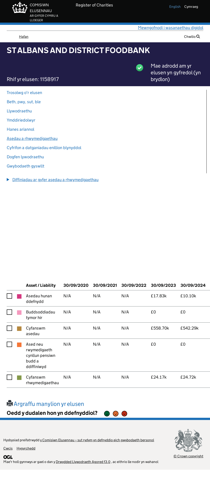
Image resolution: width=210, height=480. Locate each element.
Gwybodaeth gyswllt (25, 166)
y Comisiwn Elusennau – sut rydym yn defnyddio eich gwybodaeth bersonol (97, 440)
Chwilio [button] (192, 36)
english (175, 6)
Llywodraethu (19, 111)
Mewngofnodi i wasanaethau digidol (170, 27)
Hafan (23, 36)
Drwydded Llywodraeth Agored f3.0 (83, 462)
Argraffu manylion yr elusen (45, 403)
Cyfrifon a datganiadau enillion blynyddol (44, 147)
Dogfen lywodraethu (25, 156)
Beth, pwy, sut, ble (24, 101)
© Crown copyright (188, 456)
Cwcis (8, 448)
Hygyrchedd (26, 448)
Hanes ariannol (20, 129)
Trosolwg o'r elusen (24, 92)
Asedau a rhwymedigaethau (32, 138)
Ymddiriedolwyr (21, 120)
